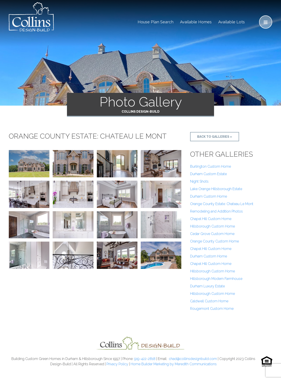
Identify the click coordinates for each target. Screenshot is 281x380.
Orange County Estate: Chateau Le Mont (221, 204)
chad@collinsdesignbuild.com (193, 359)
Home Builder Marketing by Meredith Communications (174, 364)
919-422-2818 (144, 359)
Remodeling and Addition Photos (216, 211)
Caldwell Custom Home (209, 301)
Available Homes (196, 22)
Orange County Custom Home (214, 241)
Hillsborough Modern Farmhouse (216, 279)
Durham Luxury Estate (207, 286)
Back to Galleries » (214, 136)
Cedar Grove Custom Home (212, 234)
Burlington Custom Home (210, 166)
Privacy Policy (117, 364)
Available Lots (231, 22)
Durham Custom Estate (208, 174)
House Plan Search (155, 22)
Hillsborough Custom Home (212, 226)
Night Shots (199, 181)
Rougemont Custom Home (212, 309)
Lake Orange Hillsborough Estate (216, 189)
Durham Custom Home (208, 196)
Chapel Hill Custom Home (210, 219)
